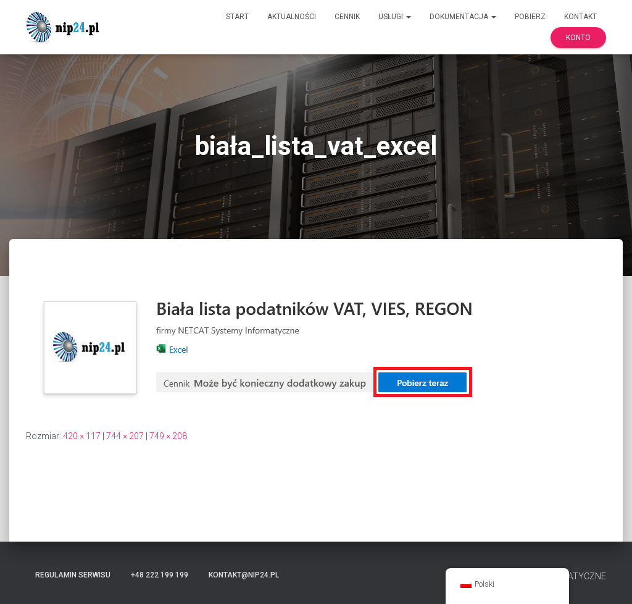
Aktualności (291, 16)
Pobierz (530, 16)
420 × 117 (82, 436)
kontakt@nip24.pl (244, 575)
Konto (578, 37)
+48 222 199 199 (159, 575)
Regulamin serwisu (72, 575)
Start (237, 16)
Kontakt (580, 16)
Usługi (394, 16)
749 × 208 (168, 436)
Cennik (347, 16)
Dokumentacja (463, 16)
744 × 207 (125, 436)
